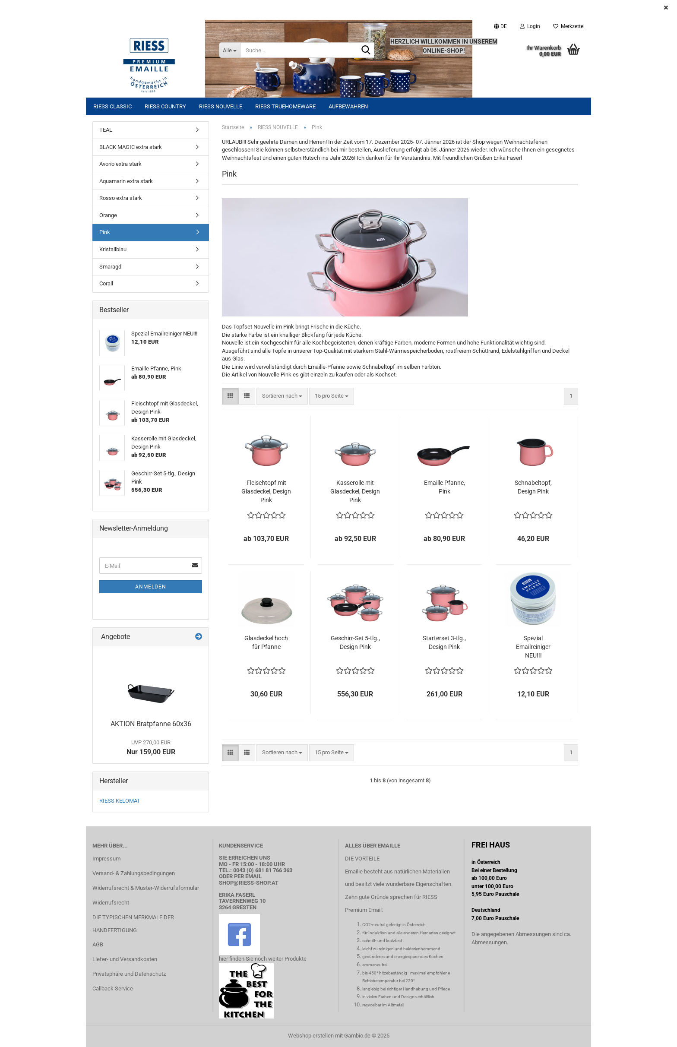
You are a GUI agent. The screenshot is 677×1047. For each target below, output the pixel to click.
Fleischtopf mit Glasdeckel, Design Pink (266, 491)
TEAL (105, 130)
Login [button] (530, 26)
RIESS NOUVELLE (220, 106)
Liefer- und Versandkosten (124, 959)
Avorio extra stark (120, 164)
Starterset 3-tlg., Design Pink (444, 642)
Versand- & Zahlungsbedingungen (133, 873)
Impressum (106, 858)
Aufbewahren (348, 106)
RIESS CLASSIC (112, 106)
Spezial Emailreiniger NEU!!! (533, 647)
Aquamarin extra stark (126, 181)
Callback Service (112, 988)
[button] (500, 26)
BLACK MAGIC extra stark (130, 147)
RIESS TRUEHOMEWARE (285, 106)
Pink (104, 232)
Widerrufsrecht (110, 902)
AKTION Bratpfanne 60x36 (151, 724)
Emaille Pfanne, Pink (444, 487)
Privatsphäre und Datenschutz (129, 974)
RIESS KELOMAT (119, 800)
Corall (106, 283)
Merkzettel (569, 26)
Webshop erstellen (311, 1035)
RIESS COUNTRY (165, 106)
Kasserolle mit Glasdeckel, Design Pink (355, 491)
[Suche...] (229, 50)
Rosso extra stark (120, 198)
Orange (108, 215)
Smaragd (110, 266)
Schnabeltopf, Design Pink (533, 487)
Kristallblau (113, 249)
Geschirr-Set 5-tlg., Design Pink (355, 642)
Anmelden (150, 587)
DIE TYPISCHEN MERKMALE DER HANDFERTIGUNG (133, 923)
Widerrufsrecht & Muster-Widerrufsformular (145, 888)
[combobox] (282, 396)
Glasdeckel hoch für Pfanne (266, 642)
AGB (97, 944)
